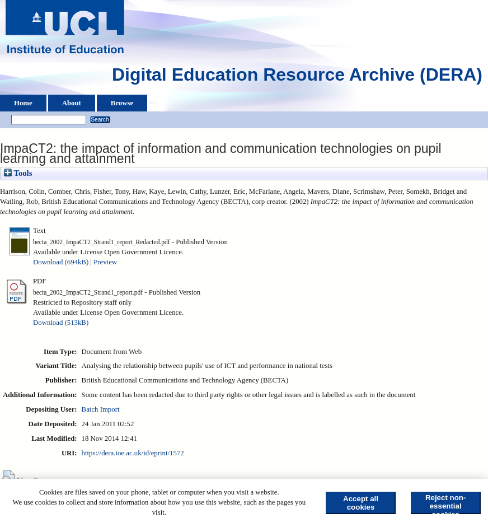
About (71, 103)
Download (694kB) (60, 262)
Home (23, 103)
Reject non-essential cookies (445, 503)
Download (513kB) (60, 323)
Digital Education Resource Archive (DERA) (297, 77)
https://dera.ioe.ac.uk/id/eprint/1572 (133, 453)
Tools (18, 173)
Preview (105, 262)
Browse (122, 103)
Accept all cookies (360, 503)
